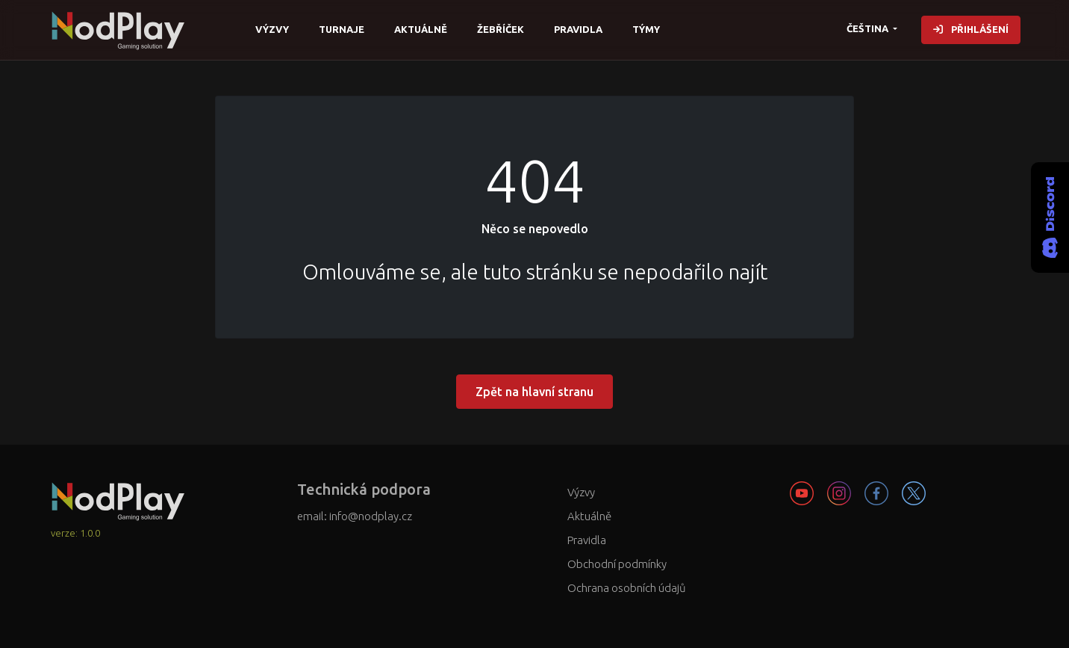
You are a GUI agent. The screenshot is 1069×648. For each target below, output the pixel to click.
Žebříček (500, 29)
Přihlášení (971, 29)
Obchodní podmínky (617, 564)
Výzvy (272, 29)
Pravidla (578, 29)
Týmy (646, 29)
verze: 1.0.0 (75, 533)
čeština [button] (869, 28)
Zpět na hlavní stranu (534, 391)
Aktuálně (420, 29)
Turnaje (341, 29)
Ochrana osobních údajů (626, 587)
